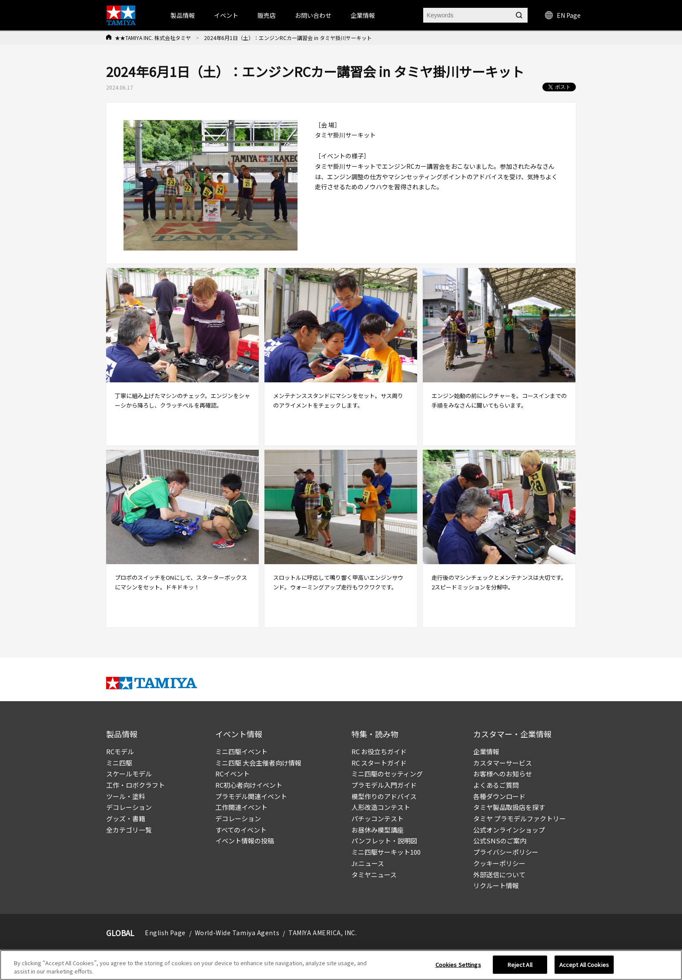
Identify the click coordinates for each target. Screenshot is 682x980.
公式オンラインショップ (509, 829)
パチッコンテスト (377, 818)
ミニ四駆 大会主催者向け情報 (258, 762)
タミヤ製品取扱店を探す (509, 807)
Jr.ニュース (367, 863)
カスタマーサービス (502, 762)
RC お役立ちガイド (379, 751)
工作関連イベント (241, 807)
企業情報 (486, 751)
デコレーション (129, 807)
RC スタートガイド (379, 762)
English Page (165, 932)
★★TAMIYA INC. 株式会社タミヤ (153, 37)
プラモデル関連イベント (251, 796)
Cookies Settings (458, 964)
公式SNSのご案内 (499, 840)
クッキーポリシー (499, 863)
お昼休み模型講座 (377, 829)
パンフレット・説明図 (384, 840)
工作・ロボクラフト (135, 784)
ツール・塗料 (125, 796)
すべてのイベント (241, 829)
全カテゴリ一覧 (129, 829)
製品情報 (182, 15)
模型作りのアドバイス (384, 796)
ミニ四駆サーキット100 (386, 851)
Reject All (520, 964)
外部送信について (499, 874)
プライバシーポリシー (505, 851)
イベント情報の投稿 (244, 840)
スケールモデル (129, 773)
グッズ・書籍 (125, 818)
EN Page (563, 15)
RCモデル (120, 751)
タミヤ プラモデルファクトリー (519, 818)
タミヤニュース (374, 874)
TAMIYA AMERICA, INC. (322, 932)
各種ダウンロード (499, 796)
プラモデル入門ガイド (384, 784)
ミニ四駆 (119, 762)
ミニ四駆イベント (241, 751)
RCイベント (232, 773)
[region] (341, 965)
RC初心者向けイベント (248, 784)
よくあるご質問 (496, 784)
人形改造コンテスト (380, 807)
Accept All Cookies (584, 964)
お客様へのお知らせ (502, 773)
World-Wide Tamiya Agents (237, 932)
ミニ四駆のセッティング (387, 773)
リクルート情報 (496, 885)
